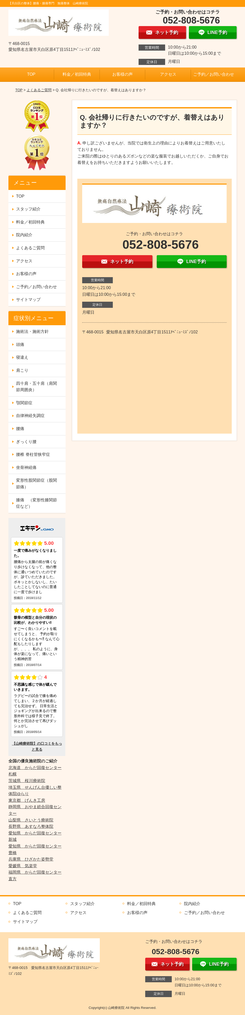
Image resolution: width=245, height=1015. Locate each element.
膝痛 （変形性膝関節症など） (36, 503)
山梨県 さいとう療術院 (30, 820)
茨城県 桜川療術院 (26, 781)
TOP (31, 74)
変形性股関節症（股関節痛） (36, 483)
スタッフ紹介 (28, 209)
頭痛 (20, 344)
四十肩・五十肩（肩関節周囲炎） (36, 386)
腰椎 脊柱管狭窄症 (33, 454)
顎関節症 (24, 403)
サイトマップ (28, 299)
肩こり (22, 370)
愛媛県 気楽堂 (22, 866)
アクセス (168, 74)
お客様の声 (122, 74)
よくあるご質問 (39, 90)
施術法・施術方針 (32, 331)
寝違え (22, 357)
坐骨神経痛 (26, 467)
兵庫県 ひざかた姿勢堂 (30, 859)
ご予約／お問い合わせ (213, 74)
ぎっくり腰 (26, 441)
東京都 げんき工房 (26, 800)
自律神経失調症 (30, 415)
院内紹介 (24, 235)
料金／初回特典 (77, 74)
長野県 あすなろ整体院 (30, 826)
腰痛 (20, 428)
